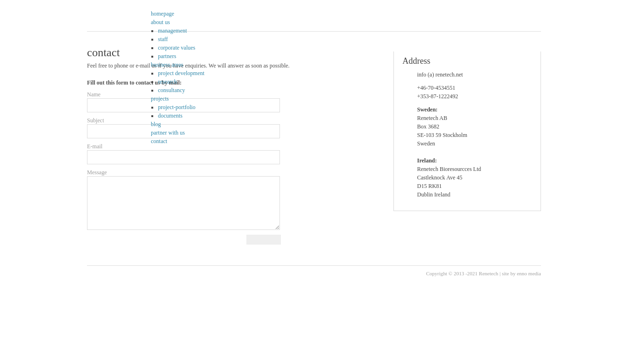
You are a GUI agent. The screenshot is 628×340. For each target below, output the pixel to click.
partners (167, 56)
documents (170, 115)
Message (97, 172)
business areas (167, 64)
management (172, 30)
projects (160, 98)
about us (160, 22)
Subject (95, 120)
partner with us (168, 132)
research (167, 81)
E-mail (95, 146)
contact (159, 141)
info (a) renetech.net (440, 74)
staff (163, 39)
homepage (162, 13)
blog (156, 124)
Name (94, 94)
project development (181, 73)
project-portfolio (176, 107)
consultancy (171, 90)
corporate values (176, 47)
